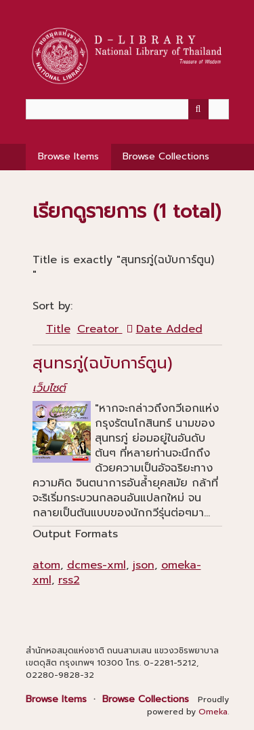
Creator (100, 329)
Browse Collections (166, 156)
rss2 (69, 580)
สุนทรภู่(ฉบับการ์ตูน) (103, 363)
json (143, 565)
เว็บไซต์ (49, 388)
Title (58, 329)
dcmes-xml (96, 565)
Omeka (213, 712)
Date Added (169, 329)
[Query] (127, 109)
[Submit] (198, 109)
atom (46, 565)
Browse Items (68, 156)
